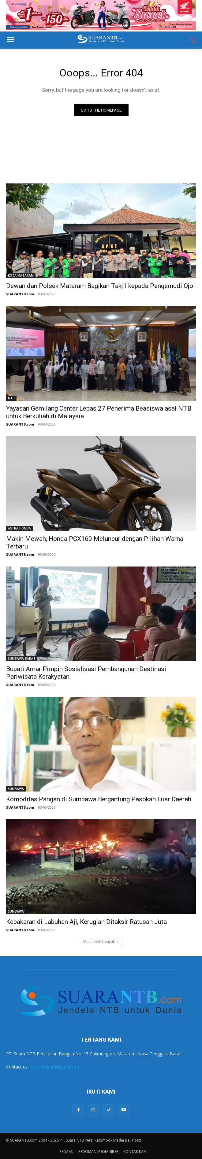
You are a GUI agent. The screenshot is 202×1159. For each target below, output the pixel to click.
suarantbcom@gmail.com (55, 1067)
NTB (11, 398)
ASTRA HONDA (19, 528)
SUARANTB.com (20, 294)
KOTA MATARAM (21, 275)
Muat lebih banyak (101, 941)
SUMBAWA (16, 789)
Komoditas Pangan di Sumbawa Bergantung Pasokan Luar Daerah (98, 799)
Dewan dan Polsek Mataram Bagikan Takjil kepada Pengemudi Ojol (100, 286)
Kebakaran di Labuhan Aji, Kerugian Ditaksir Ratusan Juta (86, 921)
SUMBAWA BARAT (22, 658)
